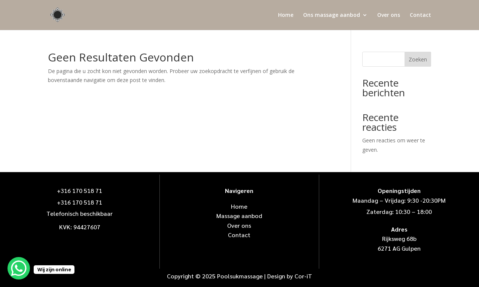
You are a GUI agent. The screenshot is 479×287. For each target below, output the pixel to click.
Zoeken (418, 59)
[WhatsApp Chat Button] (18, 268)
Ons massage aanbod (331, 15)
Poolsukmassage (240, 276)
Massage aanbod (239, 216)
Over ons (388, 15)
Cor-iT (303, 276)
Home (285, 15)
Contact (420, 15)
